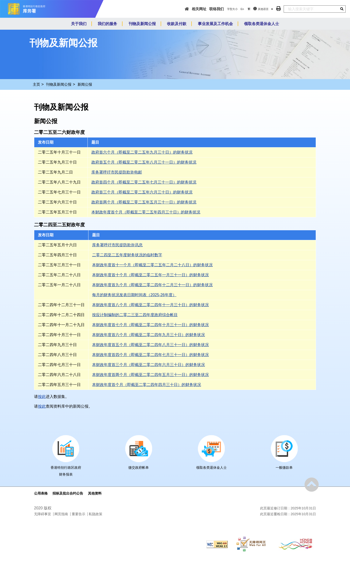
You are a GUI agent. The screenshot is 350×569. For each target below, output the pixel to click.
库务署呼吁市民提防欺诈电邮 (116, 172)
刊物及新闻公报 (58, 84)
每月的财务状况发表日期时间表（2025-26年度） (134, 295)
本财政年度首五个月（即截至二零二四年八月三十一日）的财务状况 (150, 345)
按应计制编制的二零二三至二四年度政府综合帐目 (135, 315)
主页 (36, 84)
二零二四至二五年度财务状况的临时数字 (127, 255)
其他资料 (95, 493)
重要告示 (78, 514)
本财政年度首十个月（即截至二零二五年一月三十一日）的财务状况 (150, 275)
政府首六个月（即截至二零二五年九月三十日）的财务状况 (141, 152)
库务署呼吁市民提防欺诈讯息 (117, 245)
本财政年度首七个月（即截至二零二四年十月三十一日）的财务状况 (150, 325)
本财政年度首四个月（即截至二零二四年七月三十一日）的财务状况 (150, 355)
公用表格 (41, 493)
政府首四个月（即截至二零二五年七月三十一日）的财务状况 (143, 182)
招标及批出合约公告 (67, 493)
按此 (42, 397)
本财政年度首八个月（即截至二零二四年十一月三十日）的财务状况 (150, 305)
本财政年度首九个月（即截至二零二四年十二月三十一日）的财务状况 (152, 285)
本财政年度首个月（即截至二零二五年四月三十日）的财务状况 (145, 212)
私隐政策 (95, 514)
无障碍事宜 (42, 514)
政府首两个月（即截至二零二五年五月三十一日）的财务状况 (143, 202)
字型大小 (232, 9)
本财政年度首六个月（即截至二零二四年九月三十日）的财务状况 (148, 335)
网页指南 (61, 514)
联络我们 (216, 9)
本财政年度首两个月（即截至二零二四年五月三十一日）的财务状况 (150, 375)
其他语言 (263, 9)
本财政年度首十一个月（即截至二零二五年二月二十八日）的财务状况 (152, 265)
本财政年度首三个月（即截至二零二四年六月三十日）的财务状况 (148, 365)
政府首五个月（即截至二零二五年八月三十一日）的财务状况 (143, 162)
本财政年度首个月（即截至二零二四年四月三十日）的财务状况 (146, 385)
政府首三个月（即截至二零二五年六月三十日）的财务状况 (141, 192)
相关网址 (199, 9)
